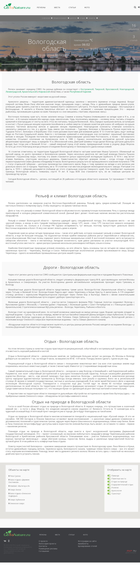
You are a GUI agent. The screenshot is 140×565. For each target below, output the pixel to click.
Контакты (43, 546)
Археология (117, 490)
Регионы (41, 8)
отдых (82, 18)
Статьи (72, 8)
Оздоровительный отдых (122, 484)
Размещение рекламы (48, 548)
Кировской (44, 91)
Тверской (99, 89)
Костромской (87, 89)
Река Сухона (14, 476)
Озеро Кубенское (16, 499)
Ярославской (112, 89)
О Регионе (45, 18)
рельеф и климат (60, 18)
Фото (87, 8)
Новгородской (127, 89)
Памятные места (119, 478)
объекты (92, 18)
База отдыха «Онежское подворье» (19, 494)
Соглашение (44, 551)
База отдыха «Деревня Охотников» (18, 481)
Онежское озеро (16, 503)
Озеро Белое (14, 490)
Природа (115, 475)
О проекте (43, 541)
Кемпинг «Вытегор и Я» (19, 486)
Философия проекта (47, 543)
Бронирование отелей (87, 546)
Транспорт (116, 493)
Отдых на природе (119, 481)
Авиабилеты (83, 543)
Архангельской (29, 91)
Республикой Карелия (80, 91)
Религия (115, 487)
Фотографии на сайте (87, 541)
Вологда (60, 55)
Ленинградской (13, 91)
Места (57, 8)
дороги (73, 18)
